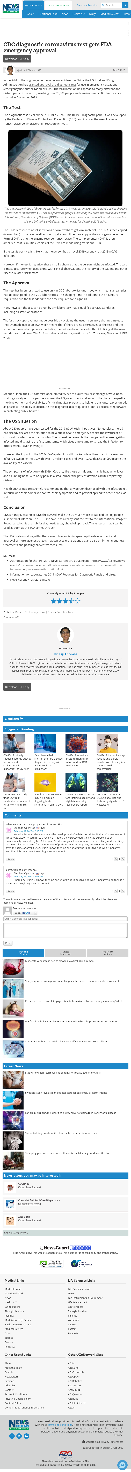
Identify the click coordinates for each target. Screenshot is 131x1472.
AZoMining (74, 1389)
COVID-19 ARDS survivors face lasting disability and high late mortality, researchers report (80, 799)
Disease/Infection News (61, 612)
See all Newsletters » (16, 1232)
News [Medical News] (8, 1298)
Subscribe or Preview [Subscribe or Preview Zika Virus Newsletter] (29, 1220)
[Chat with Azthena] (122, 1465)
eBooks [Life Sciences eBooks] (72, 1324)
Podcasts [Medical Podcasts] (10, 1346)
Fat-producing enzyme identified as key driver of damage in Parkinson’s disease (70, 1112)
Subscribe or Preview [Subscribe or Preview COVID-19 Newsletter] (29, 1187)
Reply (11, 859)
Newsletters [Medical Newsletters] (11, 1376)
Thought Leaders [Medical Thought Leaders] (14, 1311)
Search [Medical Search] (9, 1372)
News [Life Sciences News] (71, 1293)
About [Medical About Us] (8, 1363)
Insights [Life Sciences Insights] (72, 1315)
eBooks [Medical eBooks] (9, 1337)
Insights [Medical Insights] (9, 1315)
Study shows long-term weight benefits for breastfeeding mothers (63, 1072)
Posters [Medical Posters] (9, 1342)
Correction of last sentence (21, 869)
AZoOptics (74, 1376)
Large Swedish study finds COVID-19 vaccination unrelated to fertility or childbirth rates (17, 801)
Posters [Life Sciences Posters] (72, 1329)
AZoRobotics (75, 1381)
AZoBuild (73, 1398)
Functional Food (14, 1293)
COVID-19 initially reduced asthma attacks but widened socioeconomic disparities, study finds (17, 762)
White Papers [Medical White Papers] (12, 1306)
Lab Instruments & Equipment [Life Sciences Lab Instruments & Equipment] (85, 1298)
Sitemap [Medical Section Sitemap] (9, 1381)
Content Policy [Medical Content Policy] (13, 1403)
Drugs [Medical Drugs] (8, 1333)
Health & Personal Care (18, 1324)
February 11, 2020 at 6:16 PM (28, 876)
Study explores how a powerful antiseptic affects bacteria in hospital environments (72, 981)
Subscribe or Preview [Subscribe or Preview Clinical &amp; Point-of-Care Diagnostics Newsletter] (29, 1203)
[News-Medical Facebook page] (12, 1436)
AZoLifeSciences (77, 1403)
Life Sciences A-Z (77, 1302)
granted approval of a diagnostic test (52, 84)
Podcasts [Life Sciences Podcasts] (73, 1333)
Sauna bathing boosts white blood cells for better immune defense (63, 1133)
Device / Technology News (30, 612)
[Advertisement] (65, 700)
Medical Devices (14, 1329)
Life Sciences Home (58, 5)
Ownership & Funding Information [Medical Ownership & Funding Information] (24, 1407)
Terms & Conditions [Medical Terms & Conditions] (16, 1394)
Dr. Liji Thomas (65, 654)
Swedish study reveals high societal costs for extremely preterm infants (66, 1092)
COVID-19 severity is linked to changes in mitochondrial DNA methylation (77, 760)
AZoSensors (74, 1385)
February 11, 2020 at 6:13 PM (28, 831)
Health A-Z (11, 1302)
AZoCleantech (76, 1372)
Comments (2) (11, 617)
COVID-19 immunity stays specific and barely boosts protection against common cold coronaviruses (111, 762)
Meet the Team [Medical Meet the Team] (13, 1367)
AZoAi (71, 1407)
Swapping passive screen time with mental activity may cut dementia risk (67, 1153)
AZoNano (73, 1367)
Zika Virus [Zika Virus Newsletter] (24, 1216)
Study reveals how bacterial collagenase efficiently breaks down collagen (66, 1041)
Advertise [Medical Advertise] (10, 1385)
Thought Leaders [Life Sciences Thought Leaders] (77, 1311)
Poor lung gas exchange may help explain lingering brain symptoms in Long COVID (48, 799)
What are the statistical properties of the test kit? (34, 824)
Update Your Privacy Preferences (102, 1441)
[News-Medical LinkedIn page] (26, 1436)
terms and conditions (60, 1424)
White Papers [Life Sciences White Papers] (75, 1306)
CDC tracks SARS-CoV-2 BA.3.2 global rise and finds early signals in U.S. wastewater (111, 799)
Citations (14, 719)
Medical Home (33, 5)
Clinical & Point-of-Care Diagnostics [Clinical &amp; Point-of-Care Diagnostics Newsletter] (39, 1200)
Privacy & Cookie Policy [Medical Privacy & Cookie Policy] (18, 1398)
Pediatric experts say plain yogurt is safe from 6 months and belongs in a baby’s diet (73, 1001)
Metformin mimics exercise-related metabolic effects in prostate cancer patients (71, 1021)
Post (8, 943)
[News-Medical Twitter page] (19, 1436)
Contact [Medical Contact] (9, 1389)
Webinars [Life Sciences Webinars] (73, 1320)
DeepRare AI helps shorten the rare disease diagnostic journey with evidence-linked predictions (48, 762)
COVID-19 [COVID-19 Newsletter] (23, 1183)
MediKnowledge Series (18, 1320)
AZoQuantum (75, 1394)
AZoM (71, 1363)
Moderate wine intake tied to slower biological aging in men (59, 961)
